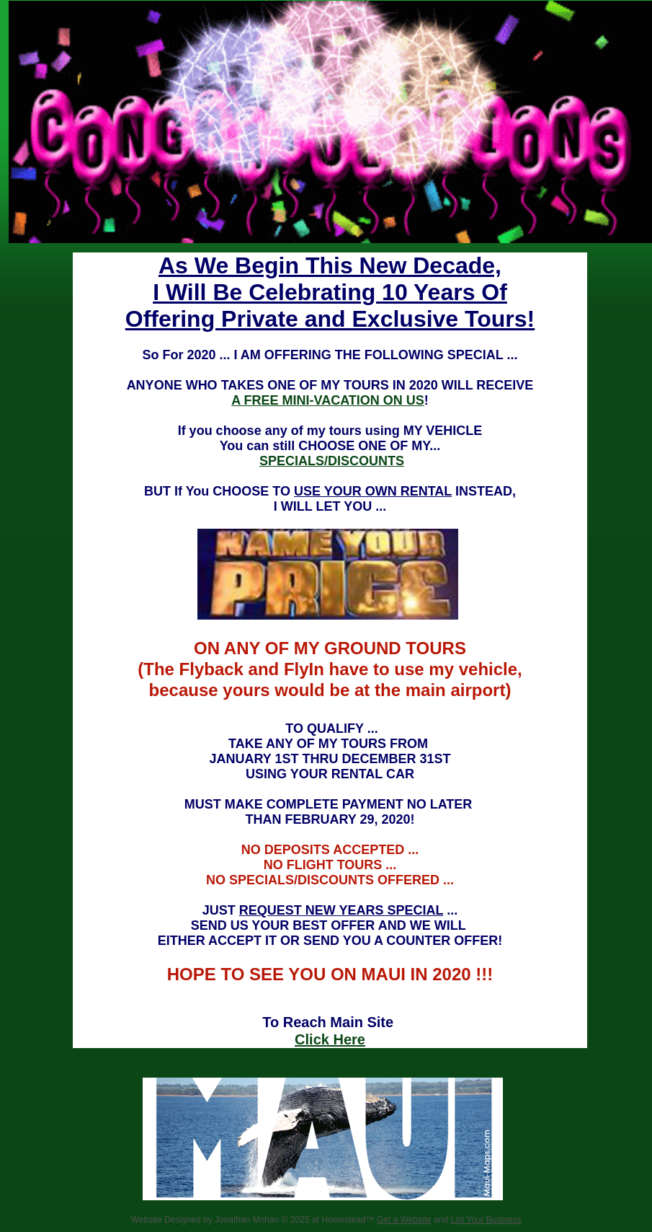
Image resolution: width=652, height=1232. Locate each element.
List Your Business (485, 1220)
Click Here (330, 1039)
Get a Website (404, 1220)
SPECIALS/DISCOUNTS (331, 461)
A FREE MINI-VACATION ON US (327, 400)
